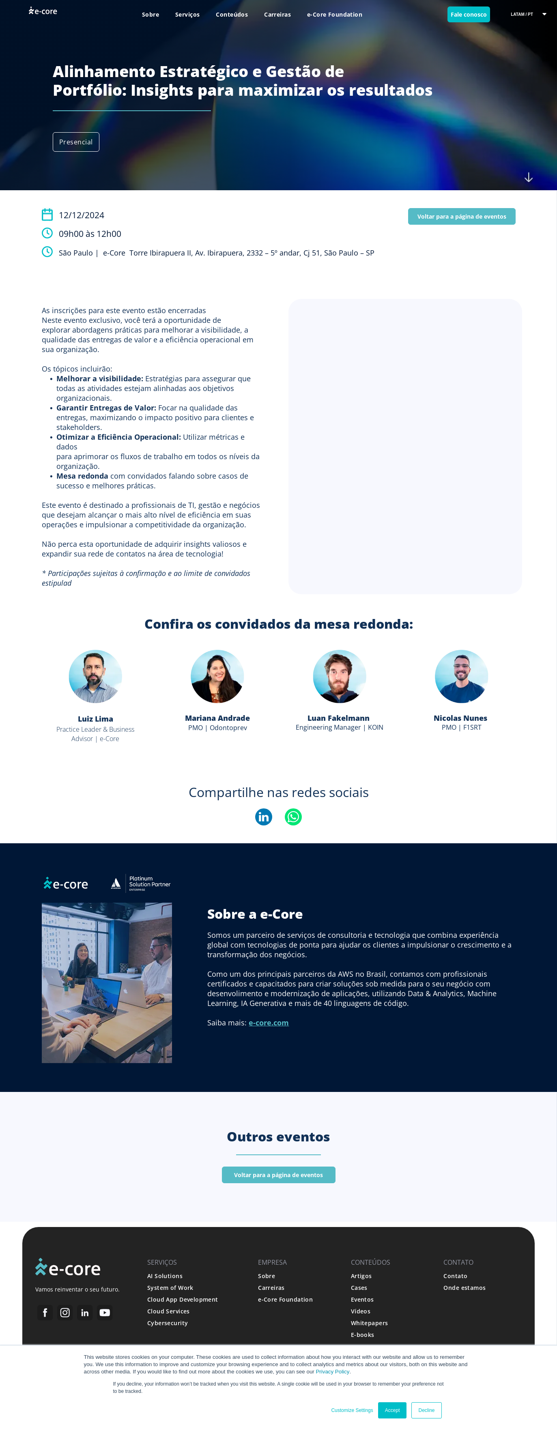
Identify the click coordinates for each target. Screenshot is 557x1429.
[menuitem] (150, 14)
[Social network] (45, 1314)
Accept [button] (392, 1410)
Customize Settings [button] (352, 1410)
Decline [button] (426, 1410)
